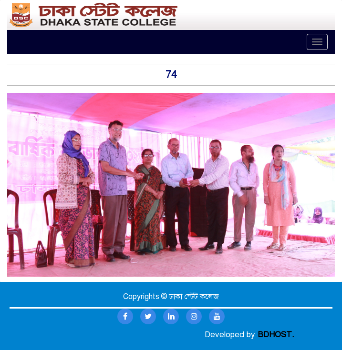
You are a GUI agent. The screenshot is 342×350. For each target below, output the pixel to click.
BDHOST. (276, 335)
